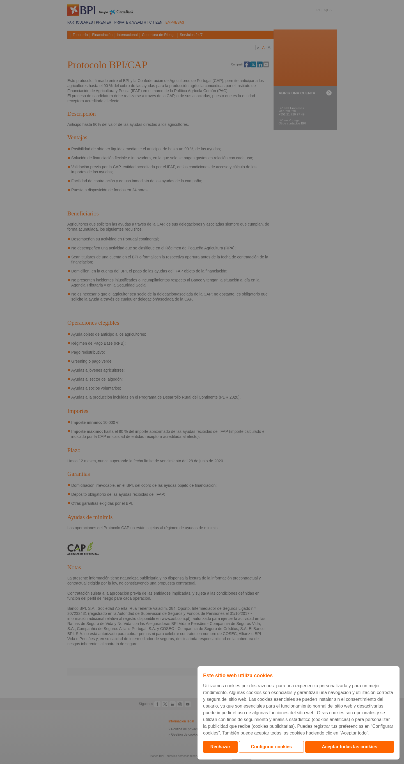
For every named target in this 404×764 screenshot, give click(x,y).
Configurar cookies (271, 746)
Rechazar (220, 746)
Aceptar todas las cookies (349, 746)
